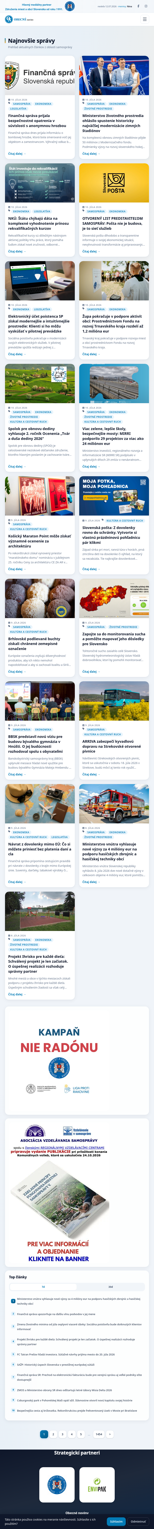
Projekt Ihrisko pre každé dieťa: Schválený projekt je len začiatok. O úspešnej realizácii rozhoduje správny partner (38, 964)
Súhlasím (116, 1521)
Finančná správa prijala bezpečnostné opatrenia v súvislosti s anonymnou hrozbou (37, 120)
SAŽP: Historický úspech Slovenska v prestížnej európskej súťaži (55, 1364)
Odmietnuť (138, 1521)
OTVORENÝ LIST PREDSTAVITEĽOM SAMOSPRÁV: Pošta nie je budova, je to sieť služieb (112, 223)
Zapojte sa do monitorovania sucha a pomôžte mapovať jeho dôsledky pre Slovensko (113, 639)
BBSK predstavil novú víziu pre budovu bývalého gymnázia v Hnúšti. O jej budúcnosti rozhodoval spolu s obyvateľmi (35, 744)
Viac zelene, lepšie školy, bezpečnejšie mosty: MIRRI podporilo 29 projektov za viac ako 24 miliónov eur (113, 436)
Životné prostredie (98, 108)
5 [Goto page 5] (81, 1434)
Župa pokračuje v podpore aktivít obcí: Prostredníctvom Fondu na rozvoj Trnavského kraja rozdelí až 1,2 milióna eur (112, 324)
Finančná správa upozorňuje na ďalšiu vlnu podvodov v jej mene (56, 1314)
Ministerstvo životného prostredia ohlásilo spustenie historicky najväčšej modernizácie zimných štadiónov (113, 123)
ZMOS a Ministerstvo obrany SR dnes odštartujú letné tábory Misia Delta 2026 (64, 1390)
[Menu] (144, 19)
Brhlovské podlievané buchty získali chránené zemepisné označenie (34, 643)
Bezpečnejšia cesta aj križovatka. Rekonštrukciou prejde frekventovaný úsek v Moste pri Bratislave (77, 1410)
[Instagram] (146, 6)
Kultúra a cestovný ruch (28, 421)
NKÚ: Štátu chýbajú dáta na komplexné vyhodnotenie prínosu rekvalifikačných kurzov (38, 223)
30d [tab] (110, 1287)
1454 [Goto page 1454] (99, 1434)
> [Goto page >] (110, 1434)
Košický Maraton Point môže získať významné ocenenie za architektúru (39, 541)
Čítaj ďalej (15, 154)
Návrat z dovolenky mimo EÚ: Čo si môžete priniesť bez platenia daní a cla (39, 849)
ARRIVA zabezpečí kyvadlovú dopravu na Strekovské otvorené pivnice (111, 746)
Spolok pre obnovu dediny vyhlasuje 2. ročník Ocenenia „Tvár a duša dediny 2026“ (39, 433)
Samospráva (21, 104)
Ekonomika (43, 104)
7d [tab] (43, 1287)
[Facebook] (138, 6)
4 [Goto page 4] (72, 1434)
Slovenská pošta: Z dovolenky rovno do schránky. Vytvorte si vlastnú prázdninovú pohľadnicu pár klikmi (111, 535)
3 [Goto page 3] (62, 1434)
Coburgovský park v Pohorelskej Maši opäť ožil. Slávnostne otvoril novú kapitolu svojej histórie (74, 1400)
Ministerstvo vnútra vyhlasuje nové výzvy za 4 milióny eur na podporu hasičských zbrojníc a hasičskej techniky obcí (109, 851)
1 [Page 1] (44, 1434)
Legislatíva (18, 108)
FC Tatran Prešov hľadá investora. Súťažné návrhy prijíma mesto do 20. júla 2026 (66, 1354)
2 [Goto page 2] (53, 1434)
